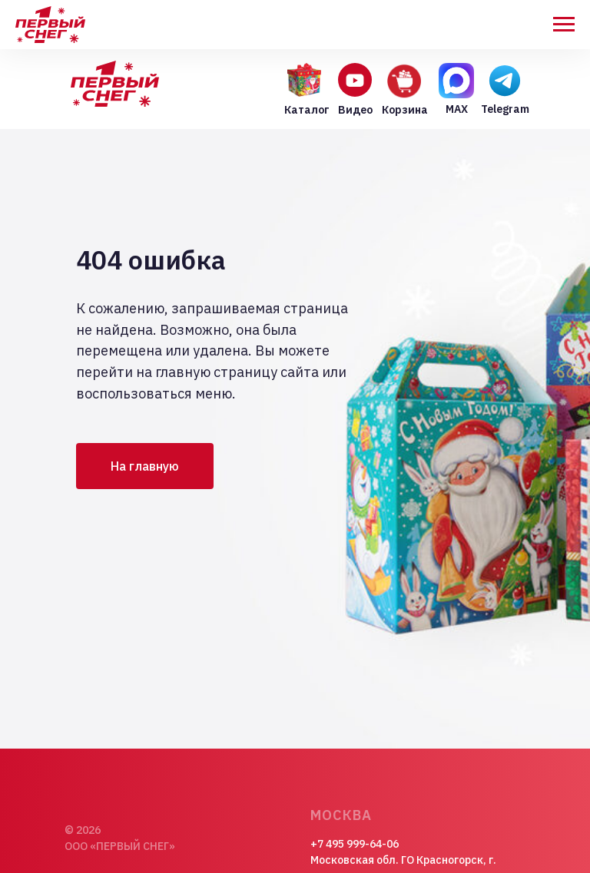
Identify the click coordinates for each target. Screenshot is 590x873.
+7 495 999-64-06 (354, 844)
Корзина (405, 110)
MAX (457, 109)
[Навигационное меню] (564, 24)
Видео (355, 110)
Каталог (307, 110)
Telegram (505, 109)
